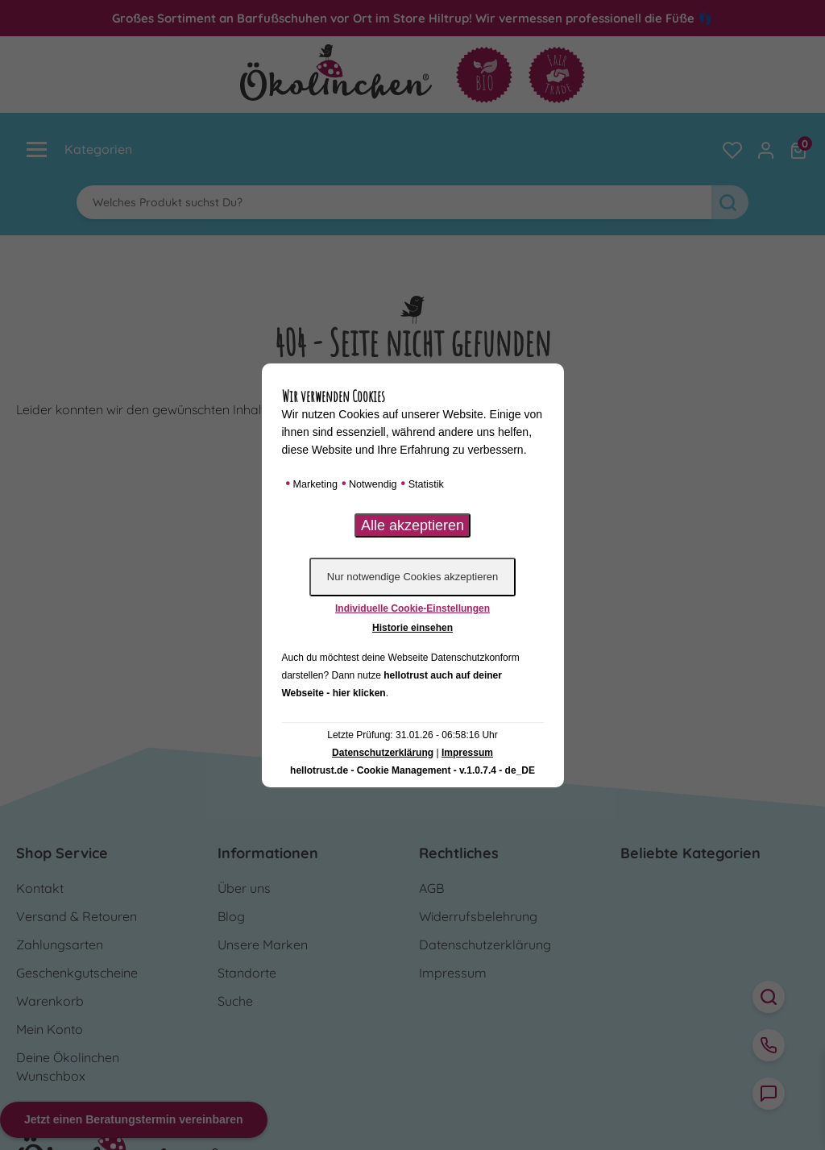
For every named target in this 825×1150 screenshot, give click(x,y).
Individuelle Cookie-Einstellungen (412, 608)
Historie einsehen (412, 627)
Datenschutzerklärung (382, 752)
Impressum (467, 752)
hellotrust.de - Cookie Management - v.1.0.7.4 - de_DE (412, 770)
